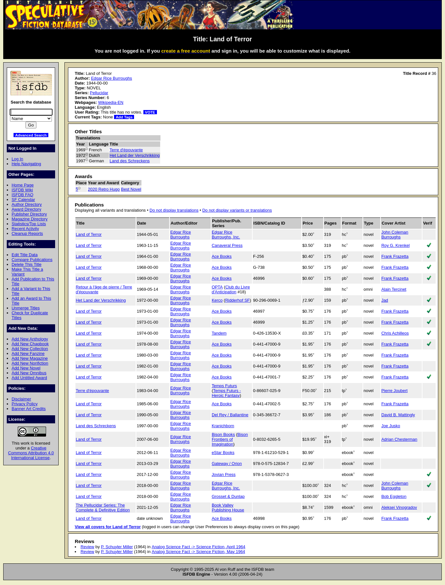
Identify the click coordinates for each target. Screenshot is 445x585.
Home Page (23, 185)
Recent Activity (25, 228)
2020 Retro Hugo (104, 189)
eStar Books (223, 452)
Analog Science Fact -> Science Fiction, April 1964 (199, 546)
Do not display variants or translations (237, 210)
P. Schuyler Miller (117, 546)
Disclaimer (21, 399)
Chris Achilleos (395, 333)
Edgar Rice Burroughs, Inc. (226, 234)
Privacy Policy (25, 403)
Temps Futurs (224, 385)
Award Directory (26, 209)
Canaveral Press (227, 245)
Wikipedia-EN (110, 102)
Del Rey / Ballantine (230, 414)
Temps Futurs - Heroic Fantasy (226, 393)
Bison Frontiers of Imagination (230, 439)
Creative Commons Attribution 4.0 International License (31, 453)
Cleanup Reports (27, 233)
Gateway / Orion (227, 463)
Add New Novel (26, 368)
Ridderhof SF (237, 300)
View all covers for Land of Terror (108, 526)
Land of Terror (89, 234)
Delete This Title (27, 264)
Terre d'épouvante (126, 149)
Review (87, 546)
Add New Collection (30, 348)
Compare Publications (32, 259)
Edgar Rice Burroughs (111, 78)
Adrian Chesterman (399, 439)
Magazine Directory (30, 219)
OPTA (217, 287)
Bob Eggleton (393, 496)
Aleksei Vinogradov (399, 507)
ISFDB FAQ (23, 194)
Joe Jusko (390, 425)
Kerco (217, 300)
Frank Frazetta (394, 256)
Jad (384, 300)
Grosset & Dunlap (228, 496)
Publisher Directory (29, 214)
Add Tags (124, 117)
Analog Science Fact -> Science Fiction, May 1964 (198, 551)
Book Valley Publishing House (228, 507)
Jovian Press (224, 474)
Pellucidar (99, 92)
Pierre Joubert (394, 390)
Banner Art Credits (29, 408)
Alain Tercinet (393, 289)
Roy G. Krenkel (395, 245)
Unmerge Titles (26, 308)
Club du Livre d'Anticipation (231, 289)
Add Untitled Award (29, 377)
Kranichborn (223, 425)
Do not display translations (174, 210)
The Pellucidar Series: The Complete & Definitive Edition (103, 507)
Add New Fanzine (28, 353)
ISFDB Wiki (22, 189)
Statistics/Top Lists (29, 223)
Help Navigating (26, 163)
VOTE (150, 112)
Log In (17, 158)
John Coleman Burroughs (394, 234)
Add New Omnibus (29, 372)
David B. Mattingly (398, 414)
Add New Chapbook (30, 343)
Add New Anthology (30, 339)
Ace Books (222, 256)
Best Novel (131, 189)
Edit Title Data (25, 254)
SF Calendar (23, 199)
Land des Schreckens (130, 160)
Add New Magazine (30, 358)
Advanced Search (31, 135)
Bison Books (223, 434)
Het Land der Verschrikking (135, 155)
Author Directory (27, 204)
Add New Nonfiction (30, 363)
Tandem (219, 333)
